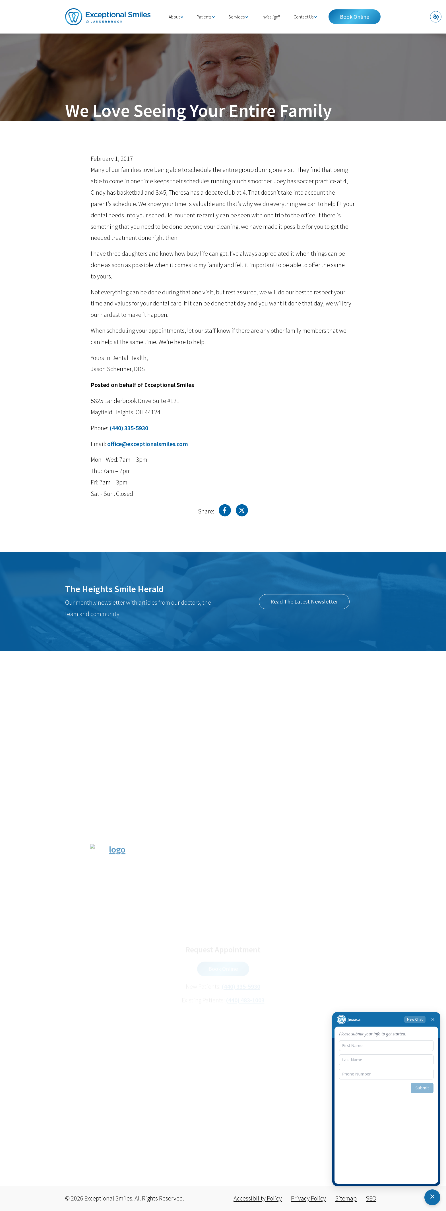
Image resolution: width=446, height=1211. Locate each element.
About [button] (176, 17)
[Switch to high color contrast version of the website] (435, 16)
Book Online (354, 16)
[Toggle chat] (432, 1197)
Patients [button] (206, 17)
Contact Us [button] (305, 17)
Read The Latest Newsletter (304, 601)
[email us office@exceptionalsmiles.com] (147, 444)
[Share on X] (242, 512)
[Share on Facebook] (225, 512)
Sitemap (346, 1198)
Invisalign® (271, 17)
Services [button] (238, 17)
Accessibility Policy (258, 1198)
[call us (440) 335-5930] (129, 428)
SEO (371, 1198)
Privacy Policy (308, 1198)
